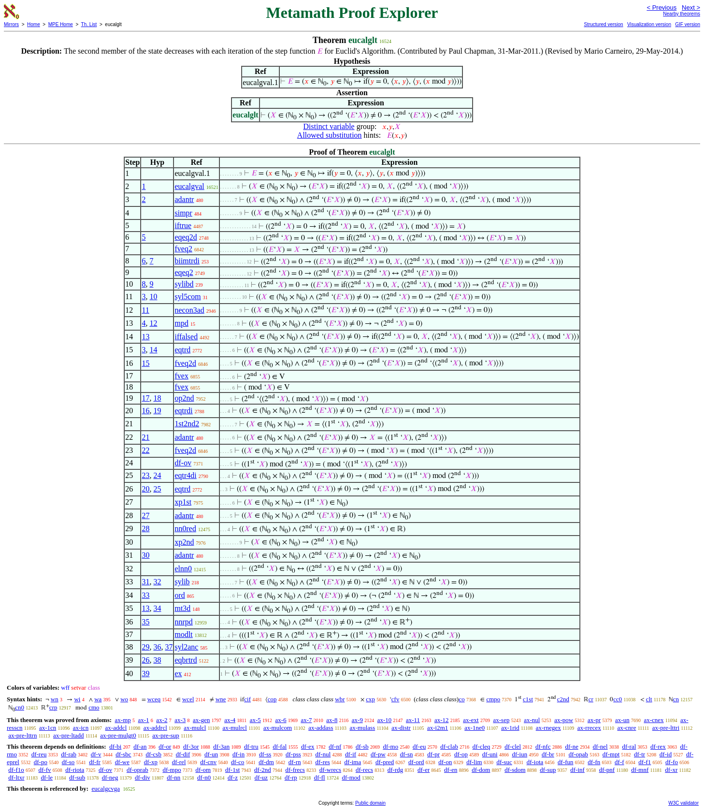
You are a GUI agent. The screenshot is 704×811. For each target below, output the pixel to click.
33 (145, 595)
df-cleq (481, 746)
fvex (181, 376)
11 (145, 310)
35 (145, 622)
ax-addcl (116, 727)
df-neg (110, 777)
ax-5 (255, 720)
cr (591, 699)
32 (157, 582)
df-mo (390, 746)
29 (145, 647)
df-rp (291, 777)
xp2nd (184, 542)
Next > (691, 7)
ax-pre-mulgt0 (118, 735)
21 (145, 437)
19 (157, 410)
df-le (47, 777)
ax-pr (594, 720)
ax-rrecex (589, 727)
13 (145, 337)
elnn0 (183, 569)
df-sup (548, 769)
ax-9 (357, 720)
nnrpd (183, 622)
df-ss (265, 754)
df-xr (671, 769)
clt (649, 699)
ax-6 (281, 720)
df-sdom (514, 769)
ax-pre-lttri (665, 727)
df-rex (658, 746)
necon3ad (189, 310)
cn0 (19, 707)
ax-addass (320, 727)
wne (221, 699)
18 (157, 398)
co (461, 699)
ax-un (622, 720)
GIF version (687, 24)
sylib (181, 582)
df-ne (571, 746)
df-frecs (295, 769)
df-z (233, 777)
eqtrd (182, 350)
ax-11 (413, 720)
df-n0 (204, 777)
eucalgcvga (105, 788)
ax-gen (201, 720)
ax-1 (143, 720)
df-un (211, 754)
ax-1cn (47, 727)
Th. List (89, 24)
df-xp (151, 762)
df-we (122, 762)
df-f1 (644, 762)
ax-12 (441, 720)
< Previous (661, 7)
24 (157, 475)
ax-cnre (626, 727)
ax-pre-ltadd (68, 735)
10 (153, 296)
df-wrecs (330, 769)
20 (145, 489)
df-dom (481, 769)
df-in (238, 754)
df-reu (39, 754)
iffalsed (186, 337)
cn (676, 699)
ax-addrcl (155, 727)
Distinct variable (329, 126)
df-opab (578, 754)
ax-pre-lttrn (22, 735)
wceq (153, 699)
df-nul (323, 754)
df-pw (378, 754)
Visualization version (649, 24)
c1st (528, 699)
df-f (619, 762)
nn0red (185, 528)
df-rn (294, 762)
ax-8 (331, 720)
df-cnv (208, 762)
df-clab (449, 746)
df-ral (629, 746)
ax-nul (532, 720)
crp (53, 707)
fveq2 (183, 249)
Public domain (370, 803)
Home (33, 24)
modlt (183, 634)
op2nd (184, 398)
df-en (450, 769)
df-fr (95, 762)
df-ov (182, 463)
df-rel (179, 762)
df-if (350, 754)
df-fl (319, 777)
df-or (164, 746)
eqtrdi (183, 410)
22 (145, 450)
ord (179, 595)
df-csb (153, 754)
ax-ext (470, 720)
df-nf (335, 746)
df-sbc (123, 754)
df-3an (221, 746)
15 (145, 363)
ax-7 (306, 720)
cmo (93, 707)
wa (97, 699)
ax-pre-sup (165, 735)
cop (272, 699)
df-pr (433, 754)
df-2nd (262, 769)
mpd (181, 323)
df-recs (364, 769)
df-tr (639, 754)
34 (157, 608)
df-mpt (611, 754)
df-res (322, 762)
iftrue (182, 225)
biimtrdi (187, 261)
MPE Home (60, 24)
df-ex (307, 746)
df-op (461, 754)
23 (145, 475)
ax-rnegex (548, 727)
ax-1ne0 (474, 727)
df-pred (384, 762)
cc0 (617, 699)
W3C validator (683, 803)
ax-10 (384, 720)
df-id (666, 754)
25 (157, 489)
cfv (395, 699)
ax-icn (80, 727)
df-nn (173, 777)
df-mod (351, 777)
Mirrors (11, 24)
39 (145, 673)
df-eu (419, 746)
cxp (370, 699)
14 (153, 350)
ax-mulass (362, 727)
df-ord (416, 762)
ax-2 (161, 720)
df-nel (600, 746)
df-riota (74, 769)
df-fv (45, 769)
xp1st (182, 502)
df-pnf (607, 769)
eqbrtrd (185, 660)
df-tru (251, 746)
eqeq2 (183, 272)
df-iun (519, 754)
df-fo (671, 762)
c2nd (563, 699)
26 (145, 660)
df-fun (566, 762)
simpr (183, 213)
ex (178, 673)
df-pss (293, 754)
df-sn (406, 754)
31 (145, 582)
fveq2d (185, 363)
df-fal (280, 746)
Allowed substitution (329, 135)
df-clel (512, 746)
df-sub (77, 777)
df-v (96, 754)
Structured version (603, 24)
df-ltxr (16, 777)
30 (145, 555)
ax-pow (563, 720)
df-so (68, 762)
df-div (142, 777)
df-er (423, 769)
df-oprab (137, 769)
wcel (188, 699)
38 (157, 660)
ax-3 (180, 720)
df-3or (191, 746)
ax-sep (501, 720)
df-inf (577, 769)
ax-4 (229, 720)
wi (77, 699)
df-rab (68, 754)
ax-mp (123, 720)
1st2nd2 (186, 424)
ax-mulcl (195, 727)
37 (168, 647)
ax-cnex (653, 720)
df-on (445, 762)
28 (145, 528)
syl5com (187, 296)
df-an (139, 746)
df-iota (535, 762)
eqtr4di (185, 475)
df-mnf (639, 769)
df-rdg (395, 769)
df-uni (490, 754)
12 (153, 323)
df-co (237, 762)
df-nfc (543, 746)
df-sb (362, 746)
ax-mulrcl (234, 727)
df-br (548, 754)
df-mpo (171, 769)
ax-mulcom (277, 727)
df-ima (353, 762)
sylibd (183, 284)
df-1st (232, 769)
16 (145, 410)
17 (145, 398)
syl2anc (186, 647)
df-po (40, 762)
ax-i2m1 (437, 727)
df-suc (504, 762)
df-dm (266, 762)
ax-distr (401, 727)
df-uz (261, 777)
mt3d (182, 608)
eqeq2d (185, 237)
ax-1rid (510, 727)
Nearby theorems (681, 13)
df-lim (474, 762)
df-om (203, 769)
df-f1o (16, 769)
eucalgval (189, 186)
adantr (184, 199)
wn (54, 699)
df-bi (115, 746)
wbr (340, 699)
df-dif (183, 754)
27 (145, 515)
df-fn (594, 762)
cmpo (493, 699)
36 (157, 647)
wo (124, 699)
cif (247, 699)
